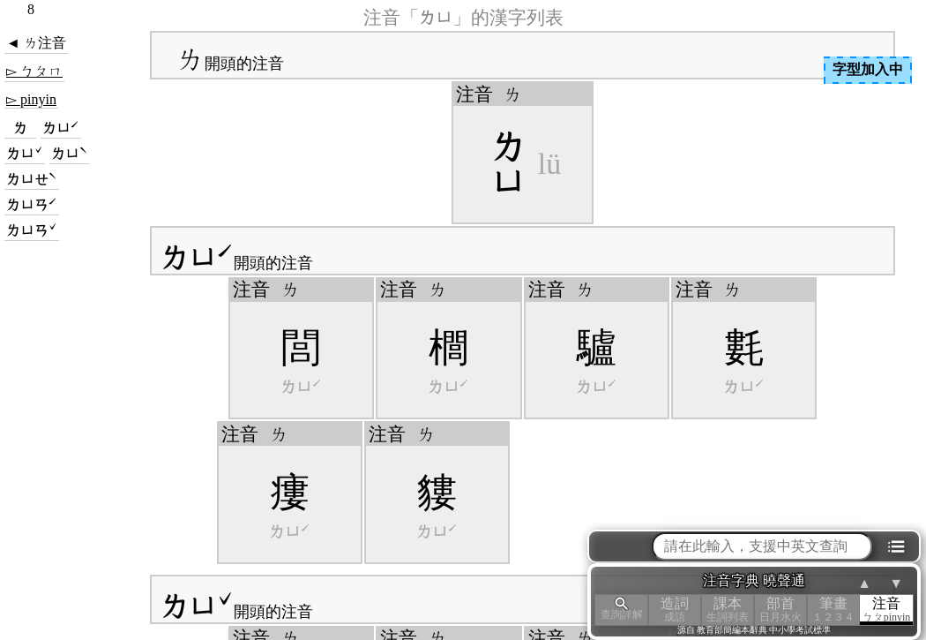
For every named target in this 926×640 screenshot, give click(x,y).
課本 (727, 609)
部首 (780, 609)
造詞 (674, 609)
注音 (886, 609)
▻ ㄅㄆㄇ (34, 71)
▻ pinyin (31, 99)
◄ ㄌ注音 (36, 42)
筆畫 (833, 609)
